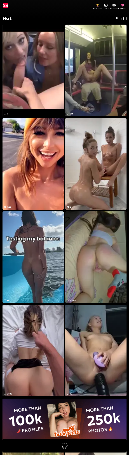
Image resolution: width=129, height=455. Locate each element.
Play (121, 18)
